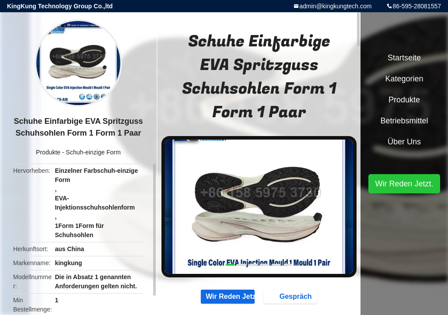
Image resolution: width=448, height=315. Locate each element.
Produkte (48, 152)
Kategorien (404, 78)
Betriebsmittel (404, 120)
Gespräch (291, 296)
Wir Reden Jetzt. (228, 296)
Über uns (404, 141)
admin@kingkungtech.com (335, 6)
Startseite (404, 57)
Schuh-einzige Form (93, 152)
